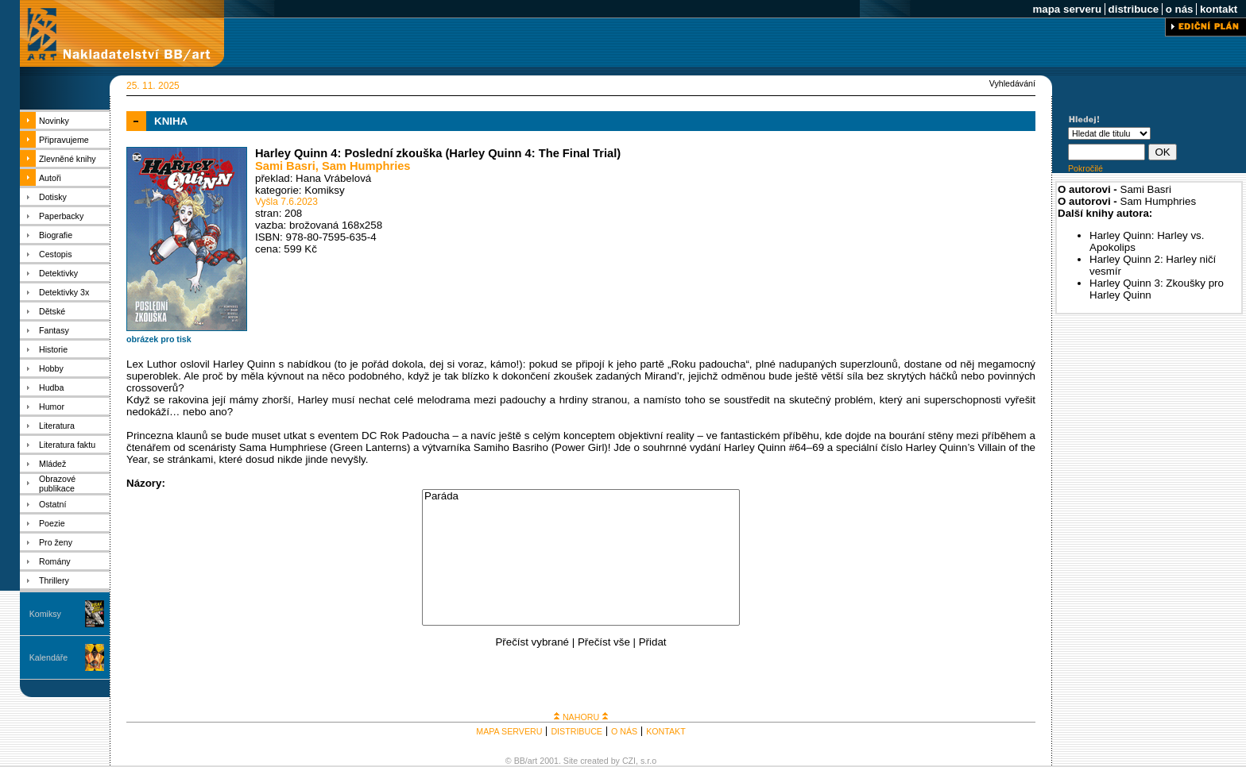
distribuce (1133, 9)
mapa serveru (1067, 9)
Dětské (52, 311)
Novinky (54, 120)
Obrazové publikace (57, 483)
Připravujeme (64, 140)
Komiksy (45, 614)
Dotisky (53, 197)
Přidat (653, 642)
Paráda (581, 496)
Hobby (51, 368)
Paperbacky (61, 216)
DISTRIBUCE (576, 731)
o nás (1179, 9)
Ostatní (52, 504)
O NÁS (624, 731)
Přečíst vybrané (532, 642)
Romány (55, 561)
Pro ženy (55, 542)
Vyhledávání (1012, 83)
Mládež (52, 463)
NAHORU (581, 717)
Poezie (52, 523)
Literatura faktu (67, 444)
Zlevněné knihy (67, 159)
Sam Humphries (366, 166)
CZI (629, 760)
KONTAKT (666, 731)
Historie (53, 349)
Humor (51, 406)
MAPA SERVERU (509, 731)
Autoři (50, 178)
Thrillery (54, 580)
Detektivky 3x (64, 292)
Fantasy (54, 330)
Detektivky (58, 273)
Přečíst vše (604, 642)
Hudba (51, 387)
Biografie (55, 235)
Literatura (57, 425)
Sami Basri (285, 166)
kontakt (1218, 9)
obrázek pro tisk (159, 339)
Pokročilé (1085, 168)
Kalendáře (48, 657)
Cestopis (55, 254)
